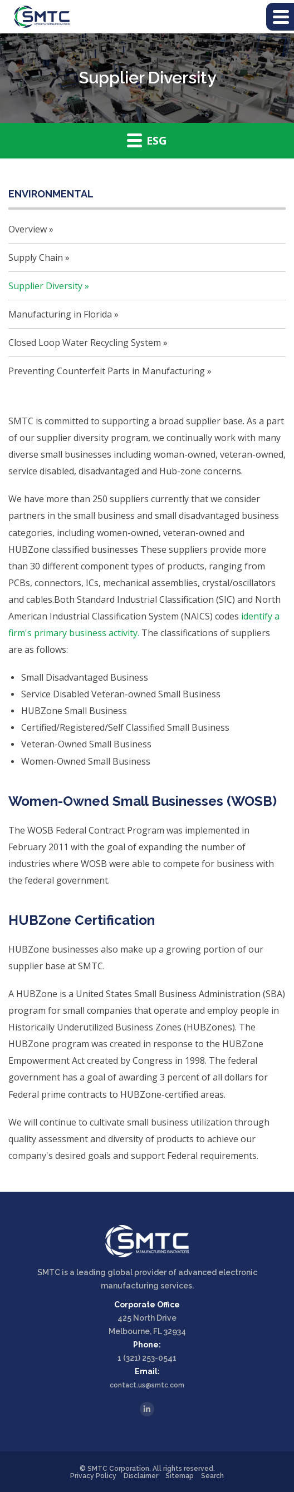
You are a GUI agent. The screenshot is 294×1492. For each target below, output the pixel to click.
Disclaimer (141, 1476)
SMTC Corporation (118, 1469)
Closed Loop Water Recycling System (84, 342)
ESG (147, 140)
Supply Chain (35, 257)
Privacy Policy (93, 1476)
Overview (27, 229)
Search (212, 1476)
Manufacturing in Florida (60, 314)
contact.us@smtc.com (147, 1385)
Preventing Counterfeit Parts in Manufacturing (106, 371)
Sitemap (179, 1476)
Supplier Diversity (45, 286)
